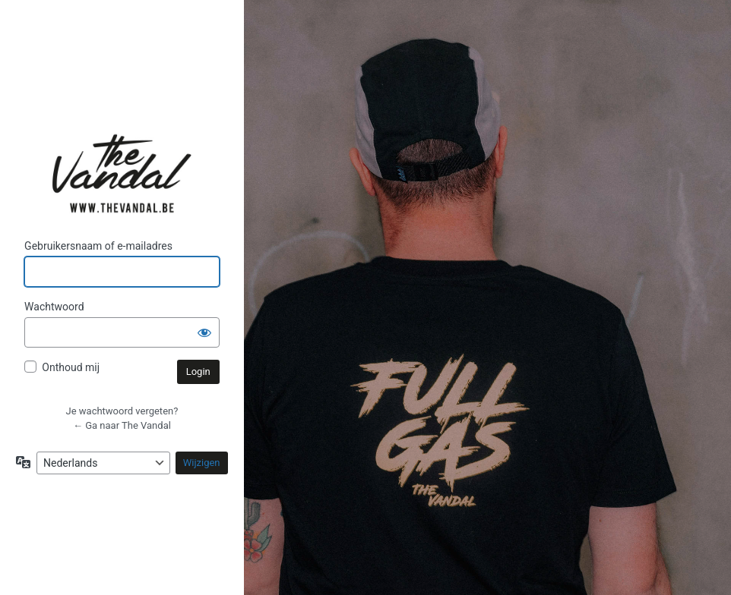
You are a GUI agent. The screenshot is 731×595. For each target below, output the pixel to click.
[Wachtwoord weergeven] (204, 332)
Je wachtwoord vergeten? (122, 411)
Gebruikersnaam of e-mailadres (98, 246)
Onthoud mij (71, 367)
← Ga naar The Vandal (122, 425)
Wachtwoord (54, 307)
